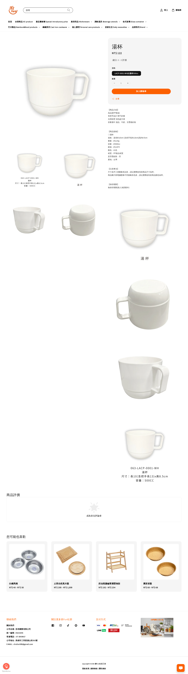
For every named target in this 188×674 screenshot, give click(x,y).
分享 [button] (115, 99)
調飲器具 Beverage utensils (106, 21)
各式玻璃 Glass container (133, 21)
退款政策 (85, 668)
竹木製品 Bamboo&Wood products (22, 27)
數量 (113, 79)
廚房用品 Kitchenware (80, 21)
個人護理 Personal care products (86, 27)
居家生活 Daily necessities (116, 27)
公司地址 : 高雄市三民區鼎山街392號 (22, 640)
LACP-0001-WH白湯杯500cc (126, 73)
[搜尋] (68, 10)
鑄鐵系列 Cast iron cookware (55, 27)
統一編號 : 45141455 (15, 633)
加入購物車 (141, 91)
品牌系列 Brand (138, 27)
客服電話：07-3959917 (16, 636)
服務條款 (94, 668)
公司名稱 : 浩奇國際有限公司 (19, 629)
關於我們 (10, 625)
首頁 (10, 21)
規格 (113, 68)
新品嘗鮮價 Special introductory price (52, 21)
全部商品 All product (24, 21)
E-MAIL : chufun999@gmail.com (20, 644)
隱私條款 (102, 668)
